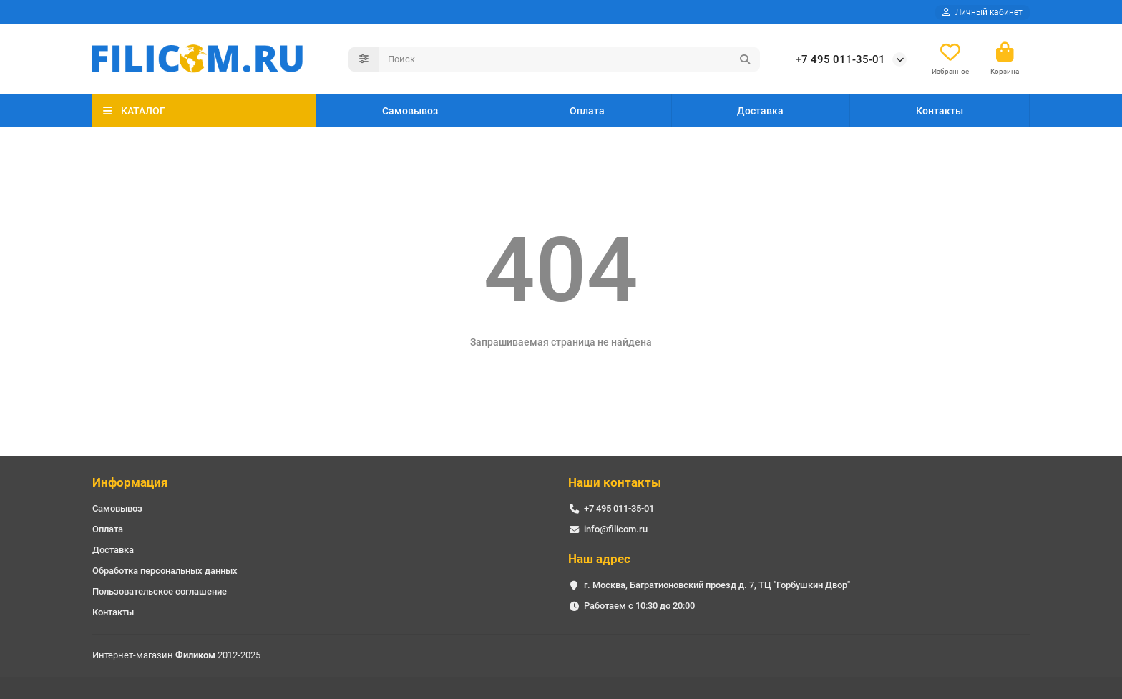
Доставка (760, 111)
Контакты (939, 111)
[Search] (570, 59)
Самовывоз (410, 111)
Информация (130, 482)
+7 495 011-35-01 (840, 59)
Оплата (587, 111)
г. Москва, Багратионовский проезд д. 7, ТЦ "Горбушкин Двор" (717, 585)
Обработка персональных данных (165, 570)
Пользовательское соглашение (159, 591)
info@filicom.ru (616, 529)
